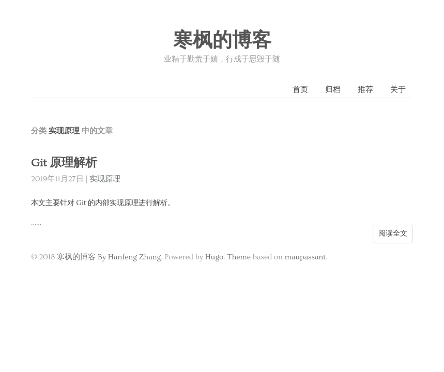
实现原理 (104, 179)
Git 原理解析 (64, 163)
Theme (239, 257)
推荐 (365, 89)
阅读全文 (392, 233)
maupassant (305, 257)
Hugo (214, 257)
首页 (300, 89)
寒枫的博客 (222, 41)
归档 (333, 89)
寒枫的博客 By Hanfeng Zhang (109, 257)
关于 (398, 89)
